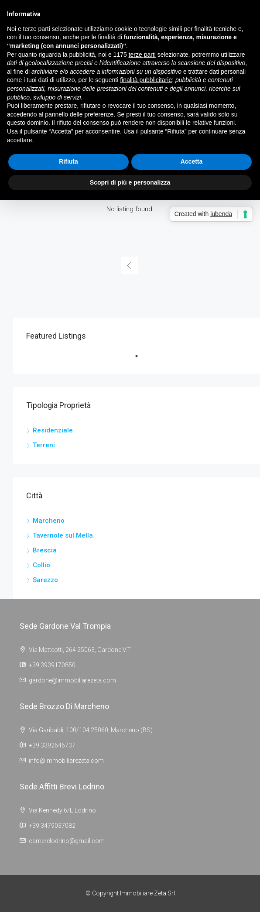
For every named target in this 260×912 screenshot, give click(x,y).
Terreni (44, 445)
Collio (41, 565)
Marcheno (49, 521)
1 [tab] (141, 359)
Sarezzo (45, 580)
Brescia (45, 550)
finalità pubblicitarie (146, 79)
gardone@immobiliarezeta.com (72, 680)
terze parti (142, 54)
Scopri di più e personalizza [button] (130, 182)
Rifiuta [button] (68, 161)
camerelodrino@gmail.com (67, 840)
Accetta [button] (192, 161)
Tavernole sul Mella (63, 535)
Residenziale (53, 430)
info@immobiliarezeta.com (66, 760)
